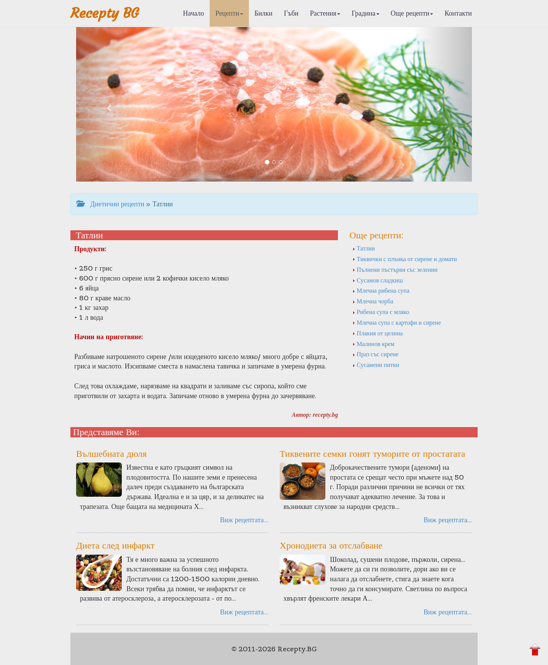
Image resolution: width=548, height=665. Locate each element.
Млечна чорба (372, 301)
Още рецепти (412, 13)
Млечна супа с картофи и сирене (396, 322)
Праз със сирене (375, 354)
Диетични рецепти (110, 203)
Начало (193, 13)
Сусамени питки (375, 364)
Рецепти (229, 13)
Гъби (291, 13)
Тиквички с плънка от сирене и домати (404, 259)
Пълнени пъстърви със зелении (395, 269)
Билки (263, 13)
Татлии (363, 248)
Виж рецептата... (244, 519)
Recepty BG (104, 13)
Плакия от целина (377, 333)
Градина (365, 13)
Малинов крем (373, 344)
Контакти (458, 13)
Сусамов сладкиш (377, 280)
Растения (325, 13)
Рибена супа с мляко (380, 312)
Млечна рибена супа (380, 290)
